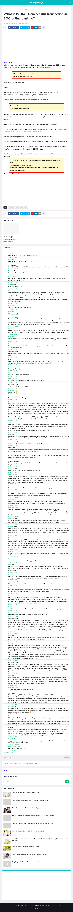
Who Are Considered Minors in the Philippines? (27, 808)
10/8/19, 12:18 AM (13, 269)
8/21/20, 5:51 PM (13, 641)
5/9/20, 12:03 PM (13, 459)
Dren (9, 636)
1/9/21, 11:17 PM (13, 691)
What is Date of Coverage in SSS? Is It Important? (28, 831)
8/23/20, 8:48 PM (13, 685)
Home (5, 10)
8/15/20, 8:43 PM (13, 616)
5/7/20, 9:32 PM (12, 357)
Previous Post (7, 758)
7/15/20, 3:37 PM (13, 572)
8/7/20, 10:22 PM (13, 611)
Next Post (67, 758)
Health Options (13, 747)
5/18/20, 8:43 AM (13, 484)
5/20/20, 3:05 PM (13, 505)
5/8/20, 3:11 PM (12, 376)
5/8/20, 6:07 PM (12, 388)
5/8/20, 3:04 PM (12, 371)
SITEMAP (6, 770)
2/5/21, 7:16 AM (12, 714)
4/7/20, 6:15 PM (12, 282)
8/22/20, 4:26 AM (13, 660)
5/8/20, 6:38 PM (12, 400)
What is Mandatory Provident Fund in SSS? (25, 846)
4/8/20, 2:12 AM (12, 303)
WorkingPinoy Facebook (55, 905)
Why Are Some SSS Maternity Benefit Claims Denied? (29, 854)
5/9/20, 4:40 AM (12, 421)
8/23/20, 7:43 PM (13, 674)
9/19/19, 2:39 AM (13, 263)
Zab (9, 253)
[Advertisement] (36, 46)
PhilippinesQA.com (16, 905)
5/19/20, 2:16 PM (13, 497)
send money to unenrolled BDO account (20, 10)
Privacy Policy (38, 905)
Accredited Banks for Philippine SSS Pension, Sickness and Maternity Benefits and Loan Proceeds (40, 839)
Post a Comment (8, 752)
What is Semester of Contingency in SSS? (25, 792)
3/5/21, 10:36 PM (13, 737)
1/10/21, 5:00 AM (13, 704)
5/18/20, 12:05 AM (13, 472)
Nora (9, 290)
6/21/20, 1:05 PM (13, 536)
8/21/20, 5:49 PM (13, 634)
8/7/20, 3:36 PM (12, 593)
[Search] (34, 781)
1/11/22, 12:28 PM (13, 750)
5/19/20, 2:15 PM (13, 490)
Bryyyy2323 (11, 739)
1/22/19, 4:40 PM (13, 257)
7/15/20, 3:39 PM (13, 580)
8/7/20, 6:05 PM (12, 605)
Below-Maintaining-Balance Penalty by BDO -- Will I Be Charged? (33, 816)
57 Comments (24, 23)
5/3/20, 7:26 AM (12, 342)
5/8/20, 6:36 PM (12, 394)
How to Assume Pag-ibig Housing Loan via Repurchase (20, 763)
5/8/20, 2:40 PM (12, 365)
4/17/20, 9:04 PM (13, 326)
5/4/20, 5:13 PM (12, 349)
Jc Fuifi (10, 588)
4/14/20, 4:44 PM (13, 309)
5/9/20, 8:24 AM (12, 440)
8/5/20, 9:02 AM (12, 586)
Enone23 (11, 277)
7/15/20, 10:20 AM (13, 557)
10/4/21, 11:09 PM (13, 744)
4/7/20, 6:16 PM (12, 288)
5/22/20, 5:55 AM (13, 516)
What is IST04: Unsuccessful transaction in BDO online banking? (9, 238)
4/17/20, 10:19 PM (13, 334)
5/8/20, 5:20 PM (12, 382)
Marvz (10, 265)
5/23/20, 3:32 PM (13, 524)
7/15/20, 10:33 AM (13, 562)
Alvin (9, 423)
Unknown (11, 259)
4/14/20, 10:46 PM (13, 315)
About (45, 905)
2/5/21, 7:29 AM (12, 725)
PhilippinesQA (36, 2)
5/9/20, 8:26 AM (12, 446)
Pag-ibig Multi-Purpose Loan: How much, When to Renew (30, 862)
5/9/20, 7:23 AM (12, 432)
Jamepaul (11, 526)
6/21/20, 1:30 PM (13, 549)
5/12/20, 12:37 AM (13, 467)
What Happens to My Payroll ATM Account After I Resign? (30, 800)
